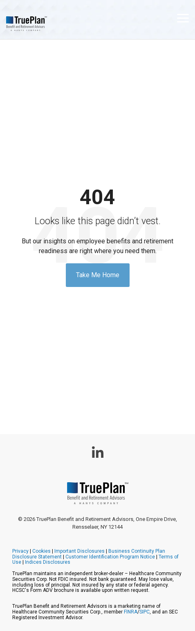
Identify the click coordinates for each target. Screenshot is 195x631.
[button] (183, 17)
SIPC (144, 612)
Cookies (41, 551)
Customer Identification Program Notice (110, 557)
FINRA (130, 612)
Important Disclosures (79, 551)
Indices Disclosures (47, 562)
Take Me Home (97, 275)
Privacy (20, 551)
